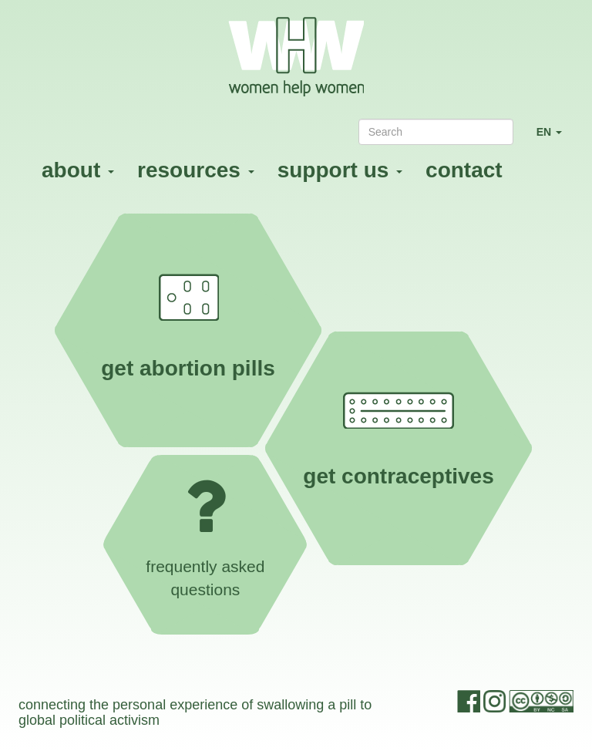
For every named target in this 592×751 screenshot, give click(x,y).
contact (464, 170)
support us (340, 170)
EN (555, 138)
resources (195, 170)
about (78, 170)
